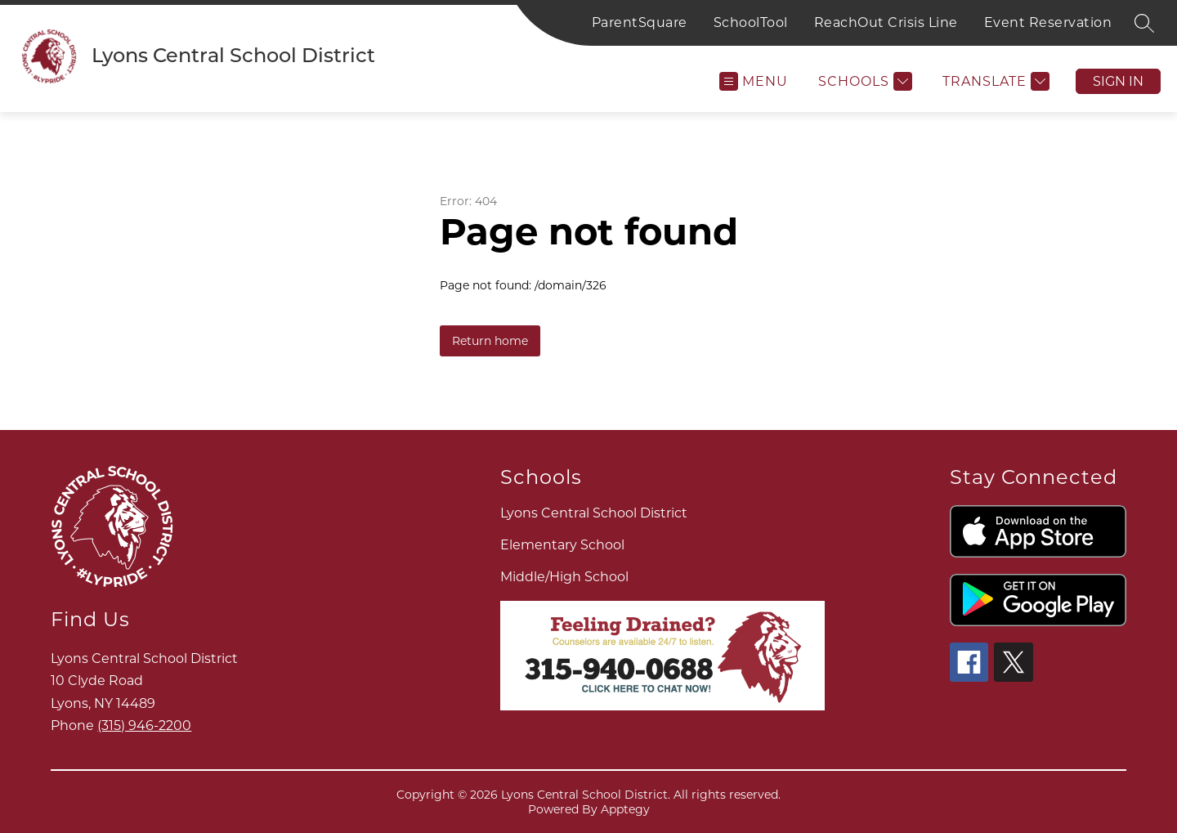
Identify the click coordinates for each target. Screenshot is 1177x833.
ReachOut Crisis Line (886, 22)
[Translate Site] (993, 81)
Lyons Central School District (593, 513)
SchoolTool (751, 22)
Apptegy (625, 809)
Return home (490, 341)
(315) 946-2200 (144, 725)
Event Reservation (1048, 22)
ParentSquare (639, 22)
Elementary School (562, 545)
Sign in (1118, 81)
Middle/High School (564, 576)
